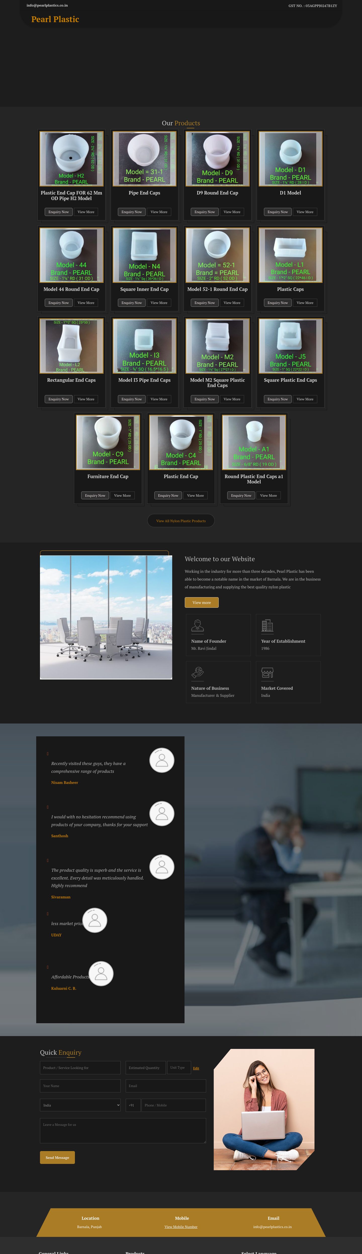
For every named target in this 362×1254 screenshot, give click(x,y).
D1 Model (290, 193)
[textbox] (179, 1067)
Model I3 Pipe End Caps (144, 380)
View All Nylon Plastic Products (181, 520)
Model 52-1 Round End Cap (217, 289)
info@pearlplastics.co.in (47, 5)
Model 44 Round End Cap (71, 289)
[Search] (326, 20)
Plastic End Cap (181, 476)
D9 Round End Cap (217, 193)
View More (86, 211)
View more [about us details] (202, 602)
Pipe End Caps (144, 193)
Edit (196, 1068)
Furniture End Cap (107, 476)
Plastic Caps (290, 289)
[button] (180, 1226)
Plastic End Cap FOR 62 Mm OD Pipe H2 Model (71, 195)
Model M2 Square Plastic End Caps (217, 383)
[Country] (80, 1105)
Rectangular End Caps (71, 380)
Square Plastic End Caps (290, 380)
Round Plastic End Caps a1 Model (254, 479)
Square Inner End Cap (144, 289)
